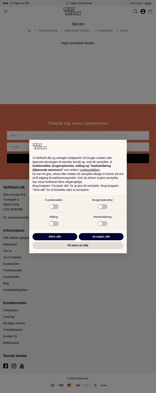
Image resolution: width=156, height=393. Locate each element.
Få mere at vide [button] (78, 245)
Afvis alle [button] (55, 236)
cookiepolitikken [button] (90, 169)
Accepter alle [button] (101, 236)
